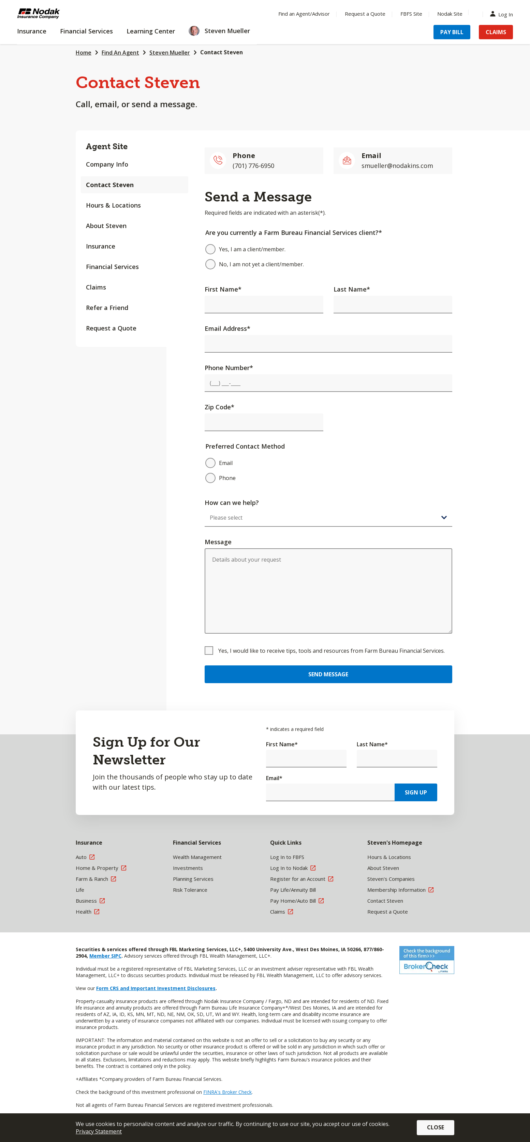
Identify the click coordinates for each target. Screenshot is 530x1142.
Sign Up (416, 792)
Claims (96, 287)
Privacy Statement (99, 1131)
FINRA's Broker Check (227, 1092)
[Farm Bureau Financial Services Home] (61, 13)
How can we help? (232, 502)
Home (83, 52)
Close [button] (435, 1127)
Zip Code (219, 407)
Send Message (328, 674)
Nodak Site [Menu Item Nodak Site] (449, 14)
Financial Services (112, 267)
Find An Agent (120, 52)
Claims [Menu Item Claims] (496, 32)
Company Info (107, 164)
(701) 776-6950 (253, 165)
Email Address (227, 328)
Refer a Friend (107, 308)
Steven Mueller (169, 52)
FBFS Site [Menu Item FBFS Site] (411, 14)
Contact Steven (221, 52)
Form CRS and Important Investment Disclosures (156, 988)
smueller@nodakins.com (397, 165)
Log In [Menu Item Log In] (503, 14)
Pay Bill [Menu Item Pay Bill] (451, 32)
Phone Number (229, 368)
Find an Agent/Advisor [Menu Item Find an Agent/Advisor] (304, 14)
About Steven (106, 226)
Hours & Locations (113, 205)
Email (274, 778)
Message (218, 542)
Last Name (352, 289)
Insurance (100, 246)
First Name (223, 289)
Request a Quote (111, 328)
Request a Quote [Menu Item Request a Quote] (365, 14)
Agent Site (107, 146)
